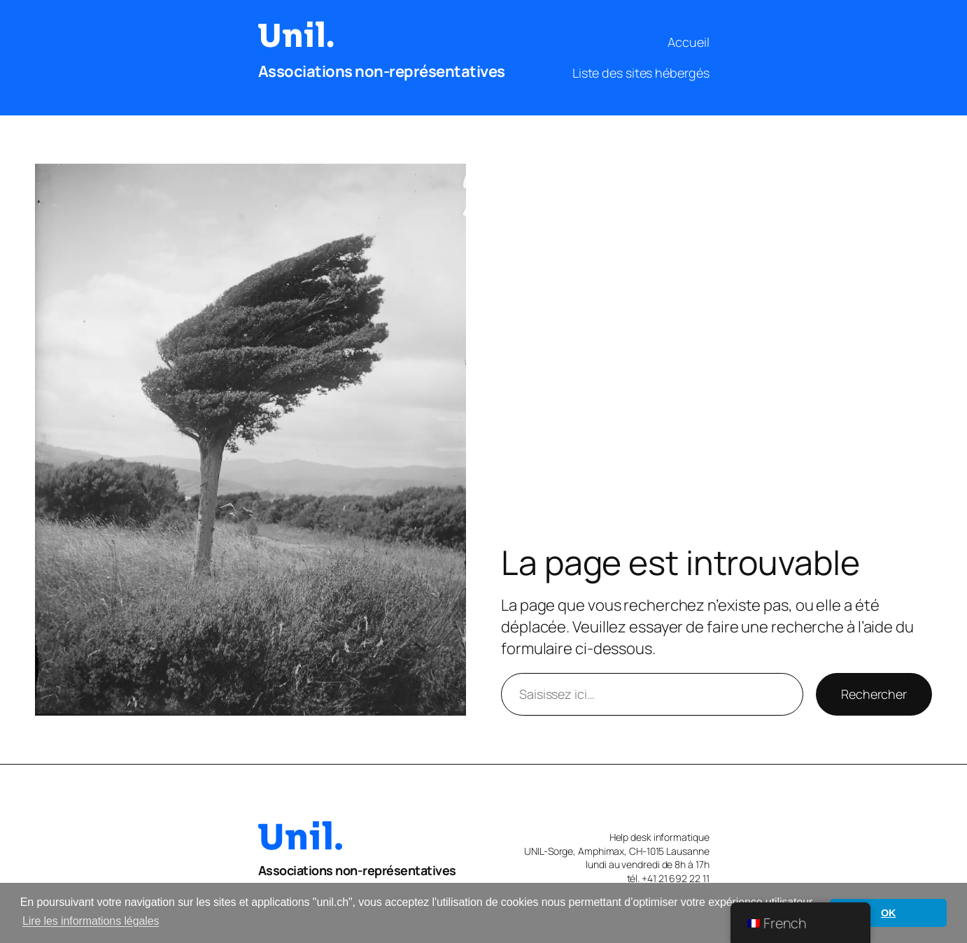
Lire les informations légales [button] (90, 921)
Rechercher (874, 694)
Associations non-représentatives (381, 71)
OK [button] (888, 913)
